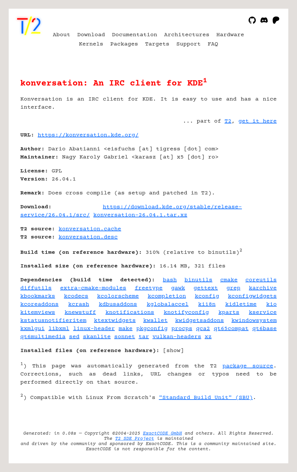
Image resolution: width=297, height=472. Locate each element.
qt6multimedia (43, 337)
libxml (58, 328)
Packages (124, 44)
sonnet (124, 337)
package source (247, 366)
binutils (198, 280)
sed (74, 337)
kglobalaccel (168, 304)
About (61, 35)
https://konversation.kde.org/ (88, 135)
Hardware (230, 35)
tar (144, 337)
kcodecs (76, 296)
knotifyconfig (186, 312)
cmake (229, 280)
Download (91, 35)
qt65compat (231, 328)
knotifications (130, 312)
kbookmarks (37, 296)
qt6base (264, 328)
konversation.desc (88, 237)
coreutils (261, 280)
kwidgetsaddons (199, 320)
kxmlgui (32, 328)
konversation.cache (90, 229)
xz (208, 337)
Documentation (134, 35)
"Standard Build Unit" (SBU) (206, 397)
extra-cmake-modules (93, 288)
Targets (157, 44)
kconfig (207, 296)
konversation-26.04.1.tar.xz (140, 215)
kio (271, 304)
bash (170, 280)
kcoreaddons (39, 304)
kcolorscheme (118, 296)
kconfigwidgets (252, 296)
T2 (227, 121)
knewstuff (80, 312)
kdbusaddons (118, 304)
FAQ (213, 44)
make (126, 328)
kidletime (241, 304)
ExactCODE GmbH (162, 433)
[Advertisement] (259, 169)
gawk (178, 288)
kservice (263, 312)
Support (188, 44)
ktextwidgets (115, 320)
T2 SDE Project (134, 438)
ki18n (206, 304)
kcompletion (167, 296)
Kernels (91, 44)
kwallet (155, 320)
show (173, 350)
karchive (263, 288)
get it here (257, 121)
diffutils (36, 288)
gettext (205, 288)
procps (181, 328)
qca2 (203, 328)
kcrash (78, 304)
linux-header (94, 328)
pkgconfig (152, 328)
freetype (149, 288)
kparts (228, 312)
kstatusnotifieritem (53, 320)
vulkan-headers (177, 337)
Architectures (186, 35)
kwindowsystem (254, 320)
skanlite (97, 337)
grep (233, 288)
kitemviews (37, 312)
